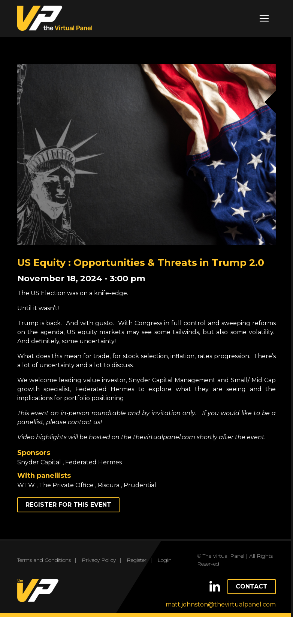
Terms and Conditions (44, 560)
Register (136, 560)
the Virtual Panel (54, 18)
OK (146, 602)
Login (164, 560)
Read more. (146, 589)
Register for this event (68, 504)
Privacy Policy (99, 560)
